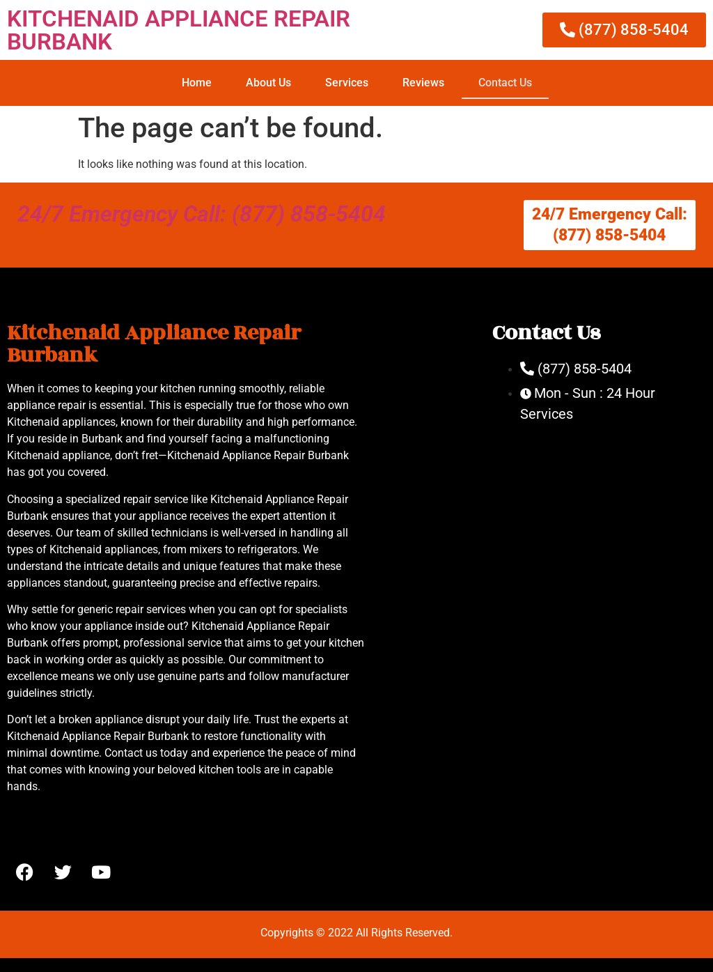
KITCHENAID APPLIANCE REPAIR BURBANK (178, 30)
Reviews (423, 82)
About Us (268, 82)
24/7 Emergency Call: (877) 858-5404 (201, 214)
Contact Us (505, 82)
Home (197, 82)
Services (346, 82)
